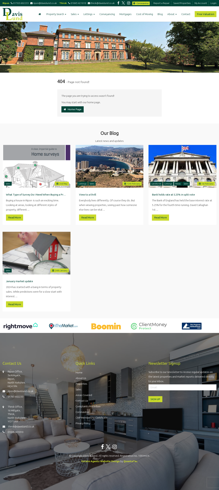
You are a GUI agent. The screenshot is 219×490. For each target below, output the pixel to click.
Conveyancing (107, 14)
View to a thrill (87, 194)
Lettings (89, 14)
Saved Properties (182, 3)
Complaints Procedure (88, 406)
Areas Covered (84, 395)
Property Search (56, 14)
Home (79, 372)
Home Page (72, 109)
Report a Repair (161, 3)
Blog (160, 14)
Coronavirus (141, 3)
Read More (14, 217)
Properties (81, 383)
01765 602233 (19, 3)
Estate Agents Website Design (100, 461)
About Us (81, 378)
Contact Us (82, 400)
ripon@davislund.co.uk (43, 3)
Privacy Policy (83, 423)
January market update (19, 281)
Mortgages (125, 14)
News (178, 184)
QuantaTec (131, 461)
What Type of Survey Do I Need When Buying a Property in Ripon (36, 194)
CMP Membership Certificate (91, 417)
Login (213, 3)
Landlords (156, 184)
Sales (75, 14)
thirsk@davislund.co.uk (101, 3)
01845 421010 (76, 3)
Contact (185, 14)
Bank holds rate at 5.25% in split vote (173, 194)
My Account (201, 3)
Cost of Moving (144, 14)
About (172, 14)
